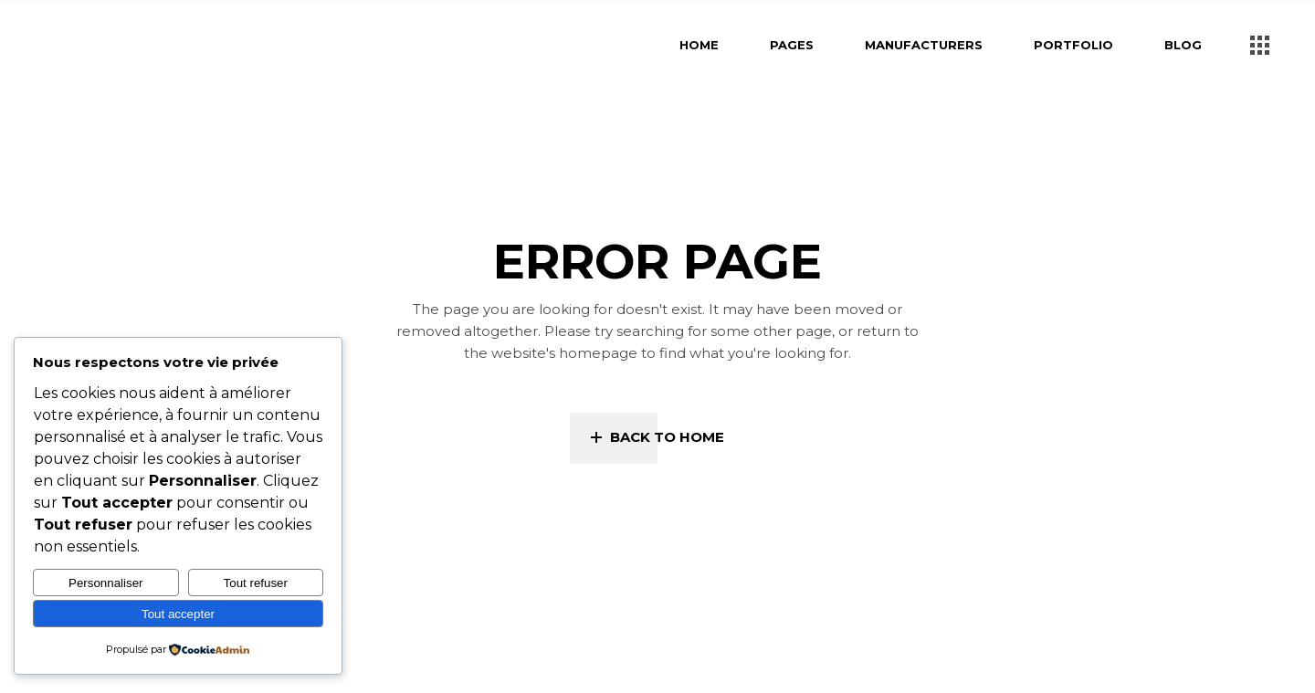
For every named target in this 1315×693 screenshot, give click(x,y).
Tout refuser (256, 583)
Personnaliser (105, 583)
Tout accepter (178, 614)
